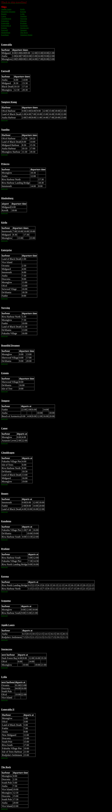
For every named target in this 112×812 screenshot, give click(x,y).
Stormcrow (24, 28)
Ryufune (23, 23)
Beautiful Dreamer (8, 11)
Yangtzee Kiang (26, 35)
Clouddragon (6, 18)
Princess (23, 21)
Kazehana (5, 35)
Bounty (4, 14)
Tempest (23, 30)
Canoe (3, 16)
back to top (4, 62)
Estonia (4, 28)
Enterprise (5, 21)
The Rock (24, 32)
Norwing (23, 18)
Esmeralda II (6, 25)
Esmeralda (5, 23)
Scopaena (24, 25)
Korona (23, 11)
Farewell (4, 30)
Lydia (22, 14)
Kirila (22, 9)
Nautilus (23, 16)
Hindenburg (5, 32)
